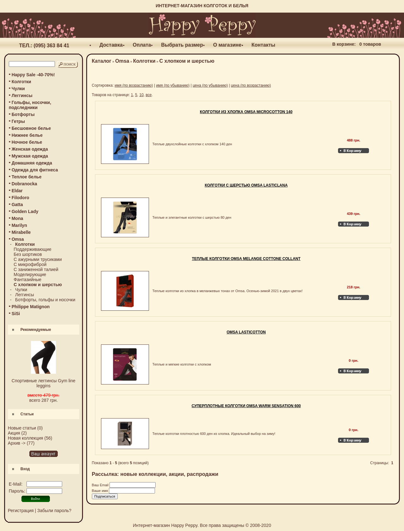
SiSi (16, 313)
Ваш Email (101, 485)
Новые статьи (22, 427)
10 (141, 95)
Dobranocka (24, 183)
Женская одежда (30, 149)
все (149, 95)
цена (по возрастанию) (251, 85)
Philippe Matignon (31, 306)
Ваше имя (100, 491)
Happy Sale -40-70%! (33, 74)
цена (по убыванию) (210, 85)
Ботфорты (23, 114)
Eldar (17, 190)
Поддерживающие (32, 249)
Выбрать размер (182, 45)
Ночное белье (27, 142)
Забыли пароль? (54, 510)
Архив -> (17, 443)
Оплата (142, 45)
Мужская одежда (30, 156)
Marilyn (19, 225)
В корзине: (344, 44)
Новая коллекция (25, 438)
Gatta (17, 204)
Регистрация (21, 510)
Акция (14, 433)
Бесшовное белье (31, 128)
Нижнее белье (27, 135)
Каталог (101, 61)
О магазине (227, 45)
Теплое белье (27, 176)
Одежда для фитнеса (35, 169)
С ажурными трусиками (38, 259)
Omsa (122, 61)
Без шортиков (28, 254)
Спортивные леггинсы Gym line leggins (43, 383)
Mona (17, 218)
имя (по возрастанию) (134, 85)
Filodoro (20, 197)
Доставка (111, 45)
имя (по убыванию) (172, 85)
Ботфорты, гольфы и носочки (45, 299)
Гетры (18, 121)
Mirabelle (21, 232)
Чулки (18, 88)
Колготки (21, 81)
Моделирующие (30, 274)
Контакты (263, 45)
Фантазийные (27, 279)
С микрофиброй (30, 264)
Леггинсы (22, 95)
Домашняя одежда (32, 162)
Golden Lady (25, 211)
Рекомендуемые (36, 329)
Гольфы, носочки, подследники (30, 105)
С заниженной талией (36, 269)
